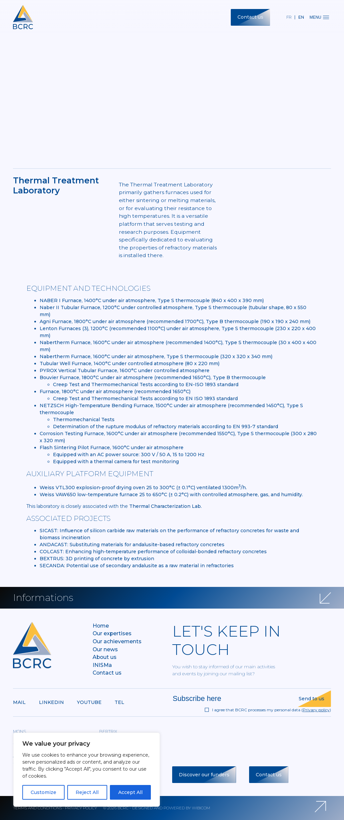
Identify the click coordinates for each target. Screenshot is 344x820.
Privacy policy (316, 709)
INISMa (102, 665)
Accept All (130, 792)
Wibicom (201, 807)
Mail (19, 702)
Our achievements (117, 641)
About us (105, 657)
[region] (86, 770)
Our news (105, 649)
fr (289, 17)
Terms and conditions (37, 807)
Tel (119, 702)
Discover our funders (204, 775)
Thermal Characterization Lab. (165, 506)
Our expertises (112, 633)
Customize (43, 792)
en (301, 17)
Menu (319, 17)
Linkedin (51, 702)
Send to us (311, 699)
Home (101, 626)
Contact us (250, 17)
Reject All (87, 792)
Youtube (89, 702)
